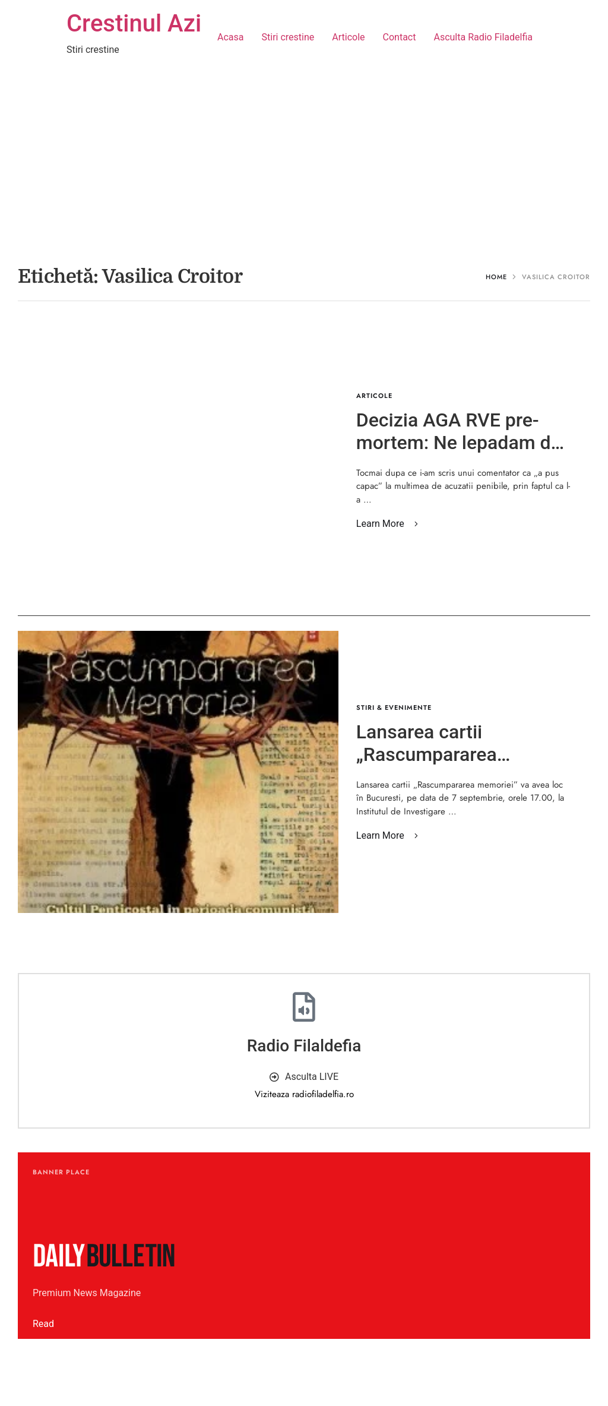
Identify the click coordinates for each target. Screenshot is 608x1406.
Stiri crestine (288, 37)
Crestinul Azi (133, 23)
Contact (399, 37)
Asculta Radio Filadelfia (483, 37)
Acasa (230, 37)
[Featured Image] (178, 772)
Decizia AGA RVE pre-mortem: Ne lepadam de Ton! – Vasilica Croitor (458, 443)
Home (496, 277)
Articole (348, 37)
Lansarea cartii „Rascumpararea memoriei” (426, 755)
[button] (389, 524)
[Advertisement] (304, 164)
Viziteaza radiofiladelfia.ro (304, 1094)
